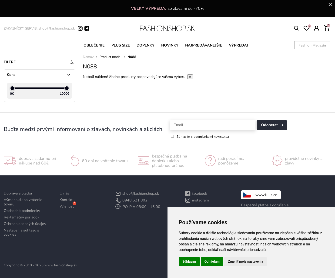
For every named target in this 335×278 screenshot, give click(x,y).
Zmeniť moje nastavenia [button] (245, 261)
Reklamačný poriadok (21, 217)
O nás (64, 193)
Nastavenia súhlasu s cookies (21, 232)
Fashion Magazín (313, 45)
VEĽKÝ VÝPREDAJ (149, 8)
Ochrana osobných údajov (25, 223)
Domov (88, 56)
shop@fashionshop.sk (56, 28)
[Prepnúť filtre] (71, 62)
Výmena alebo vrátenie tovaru (23, 202)
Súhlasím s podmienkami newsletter (203, 136)
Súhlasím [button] (189, 261)
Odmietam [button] (212, 261)
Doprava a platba (18, 193)
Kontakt (66, 199)
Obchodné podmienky (22, 210)
